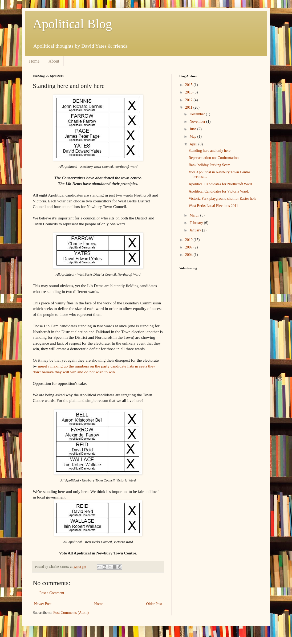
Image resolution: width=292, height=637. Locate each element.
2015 (189, 85)
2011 (189, 107)
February (196, 223)
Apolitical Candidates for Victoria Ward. (219, 191)
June (193, 129)
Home (34, 61)
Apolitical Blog (72, 24)
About (53, 61)
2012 (189, 100)
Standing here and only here (209, 151)
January (195, 230)
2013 (189, 92)
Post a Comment (51, 593)
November (197, 122)
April (193, 144)
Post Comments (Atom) (71, 613)
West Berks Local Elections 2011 (213, 206)
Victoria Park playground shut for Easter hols (222, 199)
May (193, 136)
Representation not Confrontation (213, 158)
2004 (189, 255)
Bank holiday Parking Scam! (210, 165)
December (197, 114)
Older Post (154, 604)
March (194, 215)
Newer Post (42, 604)
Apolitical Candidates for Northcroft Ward (220, 184)
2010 (189, 240)
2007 (189, 247)
